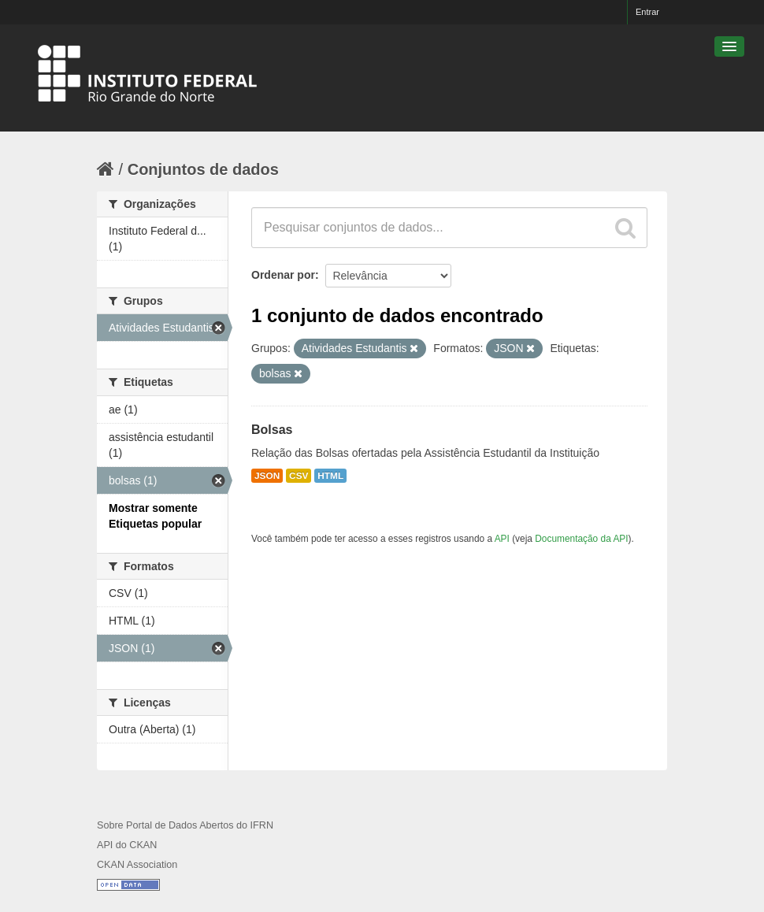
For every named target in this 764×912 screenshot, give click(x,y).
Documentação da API (581, 538)
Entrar (647, 12)
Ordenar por (283, 275)
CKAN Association (137, 864)
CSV (298, 475)
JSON (267, 475)
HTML (330, 475)
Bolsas (271, 429)
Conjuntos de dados (203, 169)
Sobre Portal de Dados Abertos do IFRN (185, 825)
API (502, 538)
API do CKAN (127, 845)
